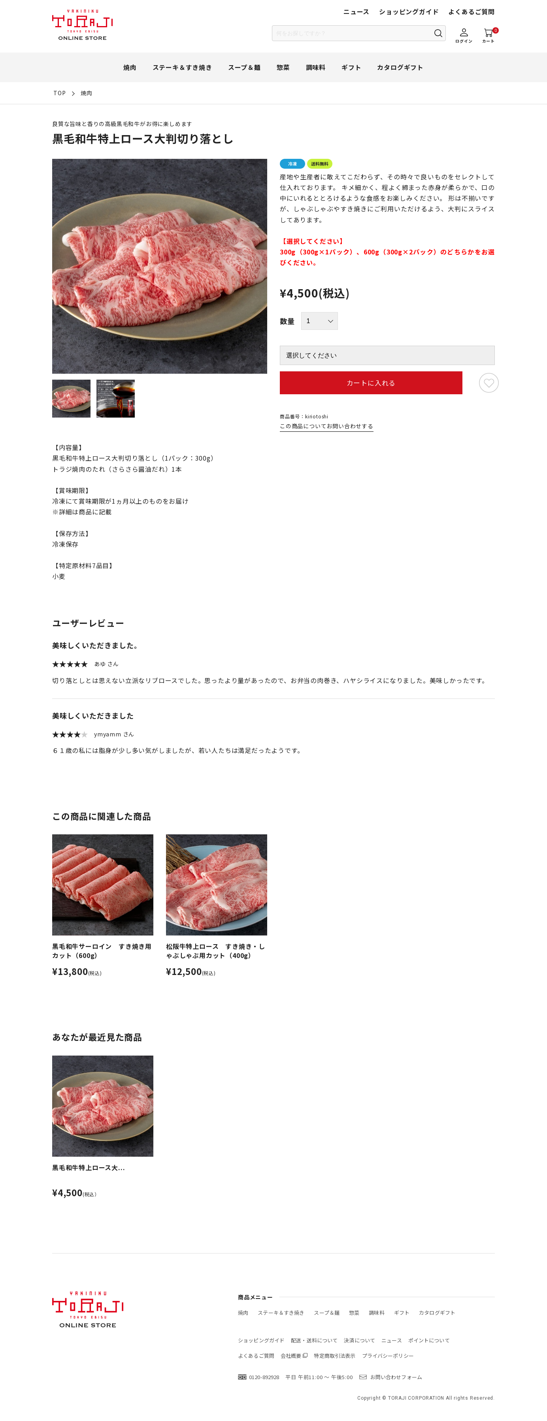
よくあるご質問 (471, 11)
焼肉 (130, 67)
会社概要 (291, 1355)
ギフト (351, 67)
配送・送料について (314, 1340)
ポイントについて (429, 1340)
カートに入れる (371, 383)
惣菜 (283, 67)
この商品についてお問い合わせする (326, 426)
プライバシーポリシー (388, 1355)
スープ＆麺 (244, 67)
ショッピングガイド (409, 11)
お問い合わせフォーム (396, 1377)
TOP (59, 93)
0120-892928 (264, 1377)
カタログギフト (400, 67)
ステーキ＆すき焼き (182, 67)
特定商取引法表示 (334, 1355)
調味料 (316, 67)
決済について (359, 1340)
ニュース (356, 11)
